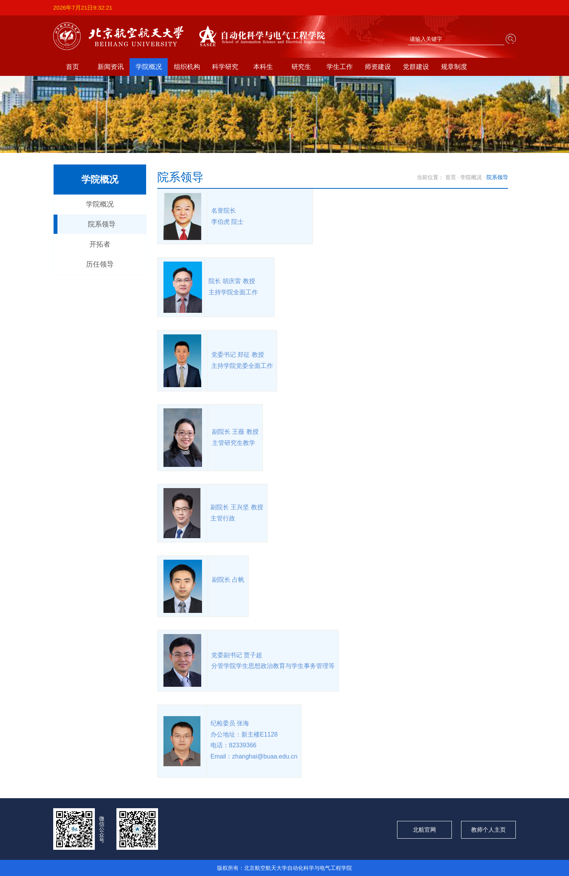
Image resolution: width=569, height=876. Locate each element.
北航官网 (424, 829)
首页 (72, 66)
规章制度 (454, 66)
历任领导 (100, 264)
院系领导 (102, 224)
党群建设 (416, 66)
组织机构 (187, 66)
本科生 (263, 66)
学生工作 (340, 66)
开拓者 (99, 244)
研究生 (301, 66)
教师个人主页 (488, 829)
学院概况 (149, 66)
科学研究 (225, 66)
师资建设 (378, 66)
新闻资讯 (111, 66)
